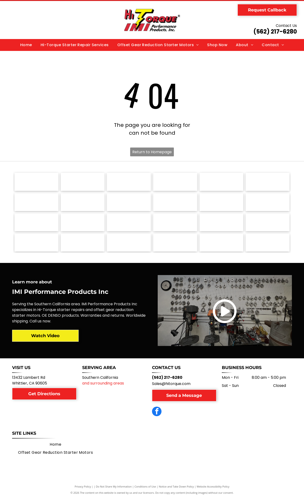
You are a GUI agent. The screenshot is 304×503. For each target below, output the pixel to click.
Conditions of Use (145, 491)
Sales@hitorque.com (171, 388)
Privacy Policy (83, 491)
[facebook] (157, 416)
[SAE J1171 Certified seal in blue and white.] (221, 182)
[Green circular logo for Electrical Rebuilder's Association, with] (221, 246)
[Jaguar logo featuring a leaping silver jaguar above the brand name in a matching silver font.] (175, 225)
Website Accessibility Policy (213, 491)
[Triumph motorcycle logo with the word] (129, 182)
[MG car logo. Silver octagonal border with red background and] (221, 203)
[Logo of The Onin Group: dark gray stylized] (83, 203)
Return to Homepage (152, 152)
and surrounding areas (103, 387)
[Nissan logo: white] (175, 203)
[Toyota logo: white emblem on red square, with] (175, 182)
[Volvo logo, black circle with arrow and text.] (36, 182)
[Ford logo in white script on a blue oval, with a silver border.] (268, 225)
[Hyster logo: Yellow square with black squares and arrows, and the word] (221, 225)
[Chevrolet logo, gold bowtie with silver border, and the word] (83, 246)
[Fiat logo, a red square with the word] (36, 246)
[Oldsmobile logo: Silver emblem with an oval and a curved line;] (129, 203)
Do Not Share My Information (114, 491)
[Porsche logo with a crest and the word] (268, 182)
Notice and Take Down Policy (176, 491)
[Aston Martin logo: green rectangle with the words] (129, 246)
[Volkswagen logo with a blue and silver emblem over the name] (83, 182)
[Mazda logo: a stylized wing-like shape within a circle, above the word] (268, 203)
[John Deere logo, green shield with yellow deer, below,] (129, 225)
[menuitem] (26, 45)
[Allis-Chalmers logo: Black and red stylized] (175, 246)
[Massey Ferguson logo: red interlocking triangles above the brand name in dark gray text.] (36, 225)
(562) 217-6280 (275, 31)
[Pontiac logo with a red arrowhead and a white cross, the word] (36, 203)
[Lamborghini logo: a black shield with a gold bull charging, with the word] (83, 225)
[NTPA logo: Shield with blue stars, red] (268, 246)
